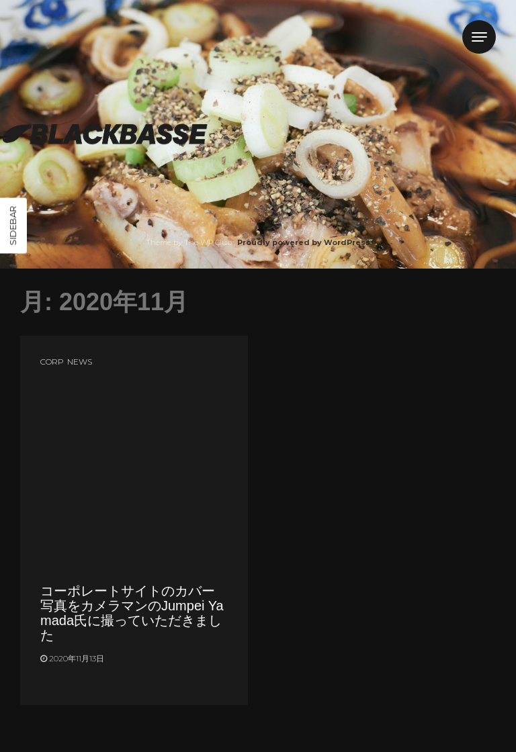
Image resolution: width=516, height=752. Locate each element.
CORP (52, 362)
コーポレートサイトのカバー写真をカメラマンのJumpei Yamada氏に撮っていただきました (132, 613)
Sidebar (12, 226)
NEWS (79, 362)
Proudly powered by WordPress (303, 242)
